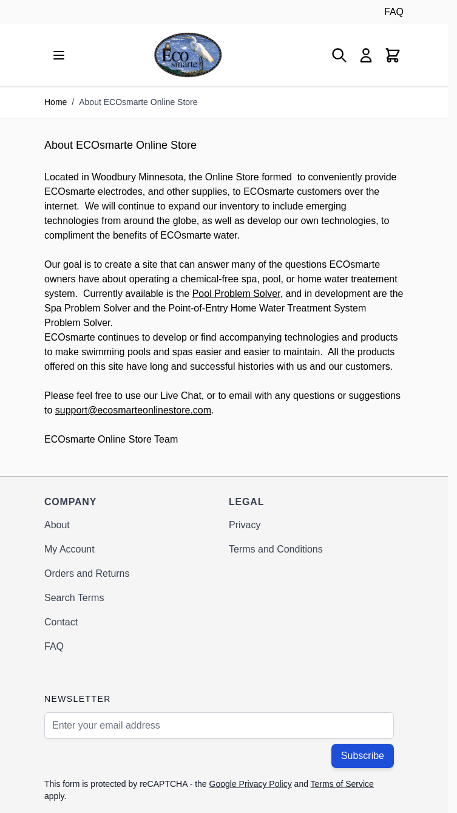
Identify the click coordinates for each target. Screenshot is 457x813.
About (57, 525)
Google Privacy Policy (250, 784)
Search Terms (74, 598)
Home (55, 102)
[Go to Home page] (188, 55)
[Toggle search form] (339, 55)
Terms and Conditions (276, 549)
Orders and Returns (87, 573)
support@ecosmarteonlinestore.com (133, 410)
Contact (61, 622)
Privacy (244, 525)
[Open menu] (58, 55)
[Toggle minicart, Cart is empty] (393, 55)
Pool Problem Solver (236, 293)
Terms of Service (342, 784)
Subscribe (362, 755)
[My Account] (366, 55)
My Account (69, 549)
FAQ (394, 12)
